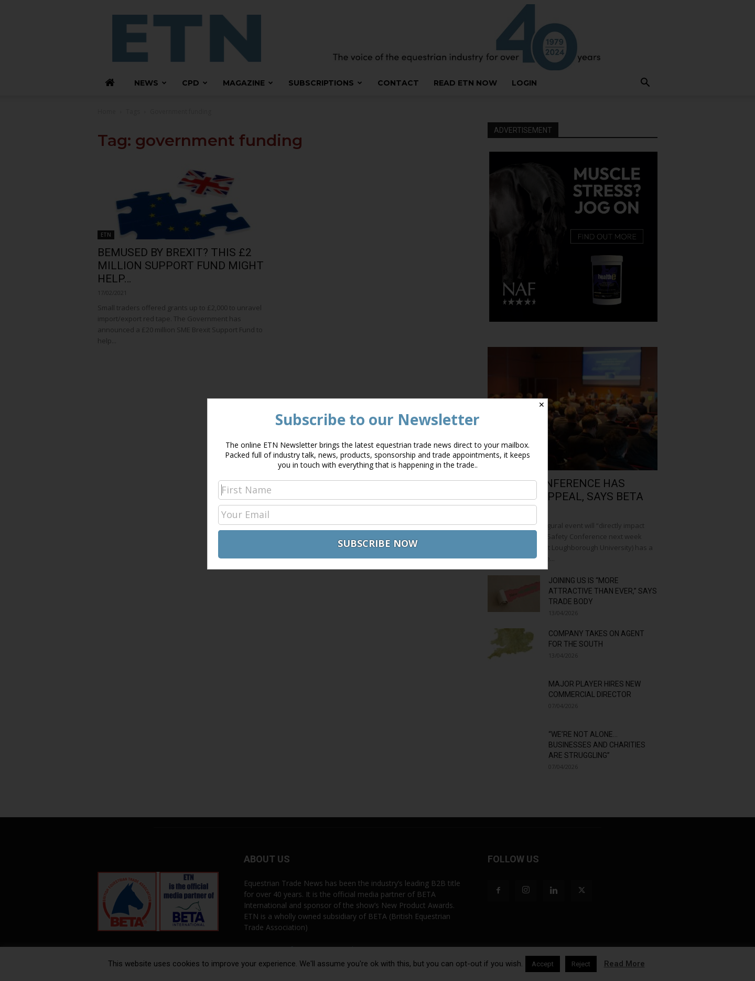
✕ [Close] (541, 404)
